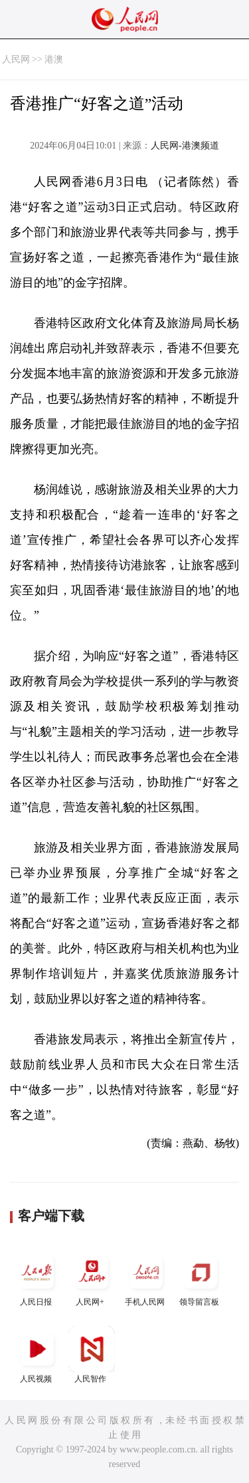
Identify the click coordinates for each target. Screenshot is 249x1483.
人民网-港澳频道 (185, 146)
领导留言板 (200, 1278)
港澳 (53, 59)
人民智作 (91, 1355)
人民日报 (37, 1278)
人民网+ (91, 1278)
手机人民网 (146, 1278)
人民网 (16, 59)
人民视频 (37, 1355)
